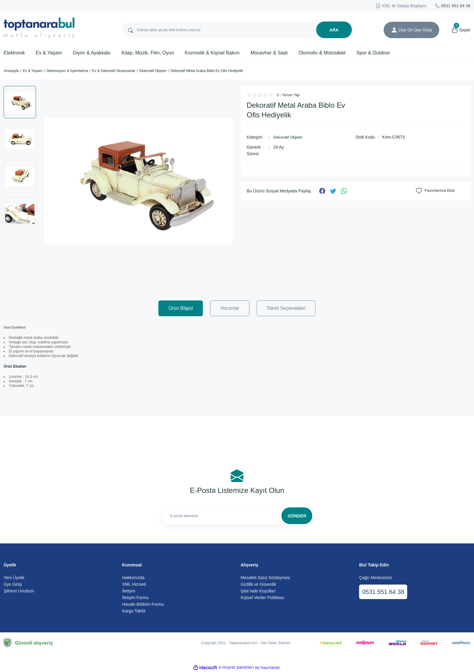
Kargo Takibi (133, 610)
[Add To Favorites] (436, 190)
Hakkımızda (133, 577)
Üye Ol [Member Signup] (405, 30)
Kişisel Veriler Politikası (262, 597)
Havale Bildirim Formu (143, 604)
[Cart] (460, 30)
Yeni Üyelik (14, 577)
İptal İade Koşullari (258, 590)
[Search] (237, 29)
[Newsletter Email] (237, 515)
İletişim (128, 590)
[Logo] (39, 28)
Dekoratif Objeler (289, 137)
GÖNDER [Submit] (297, 515)
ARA (334, 30)
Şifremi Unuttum (19, 590)
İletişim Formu (135, 597)
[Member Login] (394, 30)
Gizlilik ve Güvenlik (258, 584)
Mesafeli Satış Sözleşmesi (265, 577)
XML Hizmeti (134, 584)
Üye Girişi (13, 584)
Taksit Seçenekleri (286, 308)
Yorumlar (229, 308)
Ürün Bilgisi (180, 308)
